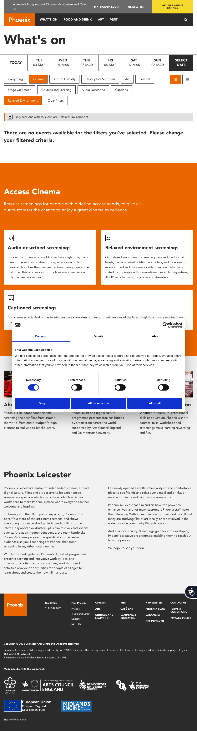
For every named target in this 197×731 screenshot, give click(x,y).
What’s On (49, 19)
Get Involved (154, 621)
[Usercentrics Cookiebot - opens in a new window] (165, 325)
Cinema (38, 79)
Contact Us (178, 602)
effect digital (19, 719)
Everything (15, 79)
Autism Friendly (64, 79)
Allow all (155, 403)
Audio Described (93, 90)
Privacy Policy (180, 618)
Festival (144, 79)
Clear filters (56, 100)
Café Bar (126, 608)
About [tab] (156, 336)
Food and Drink (78, 19)
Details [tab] (98, 336)
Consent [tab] (41, 336)
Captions (121, 90)
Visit (114, 19)
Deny (42, 403)
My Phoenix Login (106, 6)
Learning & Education (128, 616)
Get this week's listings (172, 6)
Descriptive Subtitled (100, 79)
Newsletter (136, 6)
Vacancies (152, 614)
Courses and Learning (56, 90)
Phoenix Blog (155, 608)
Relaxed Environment (23, 100)
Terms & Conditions (178, 610)
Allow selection (98, 403)
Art (101, 19)
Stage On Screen (19, 90)
